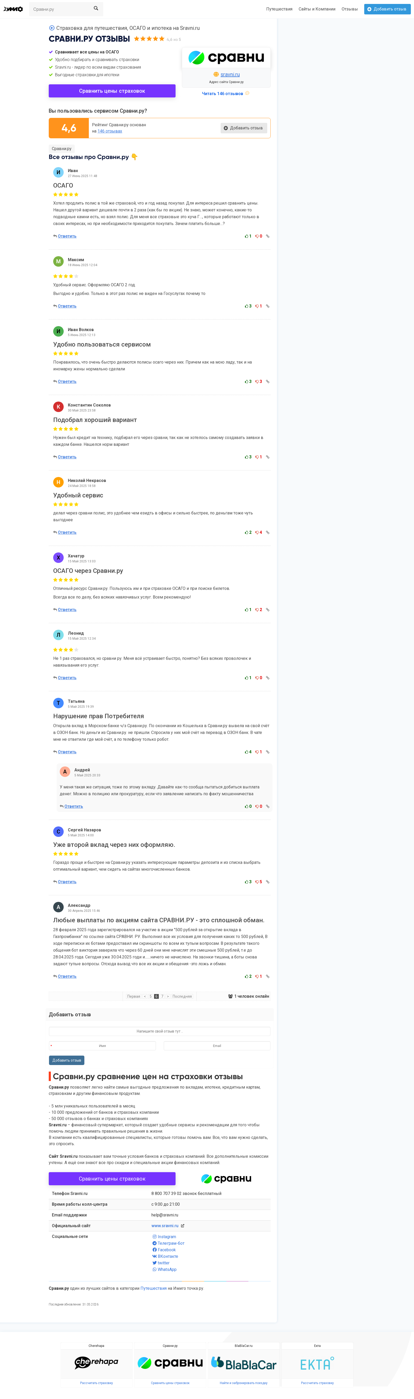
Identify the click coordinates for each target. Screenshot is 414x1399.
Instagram (163, 1236)
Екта (317, 1346)
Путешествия (279, 9)
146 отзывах (109, 131)
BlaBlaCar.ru (244, 1346)
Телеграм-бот (167, 1243)
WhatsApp (164, 1269)
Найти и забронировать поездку (244, 1383)
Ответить (67, 236)
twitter (160, 1262)
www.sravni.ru (164, 1225)
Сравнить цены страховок (112, 91)
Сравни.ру (62, 148)
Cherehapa (96, 1346)
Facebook (163, 1249)
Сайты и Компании (317, 9)
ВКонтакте (164, 1256)
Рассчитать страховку (96, 1383)
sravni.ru (230, 74)
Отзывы (350, 9)
